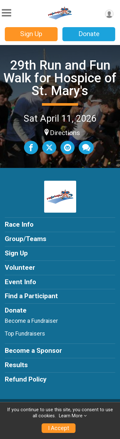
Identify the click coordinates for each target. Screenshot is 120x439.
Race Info (19, 224)
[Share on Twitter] (49, 147)
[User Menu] (109, 14)
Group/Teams (25, 239)
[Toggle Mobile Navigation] (6, 12)
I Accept (58, 428)
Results (16, 365)
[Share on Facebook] (31, 147)
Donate (89, 34)
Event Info (20, 282)
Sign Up (31, 34)
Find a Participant (31, 296)
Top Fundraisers (25, 333)
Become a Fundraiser (31, 321)
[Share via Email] (67, 147)
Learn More (71, 416)
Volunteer (20, 267)
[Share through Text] (86, 147)
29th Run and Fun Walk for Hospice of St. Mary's (60, 78)
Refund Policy (25, 379)
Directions (65, 133)
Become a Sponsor (33, 350)
